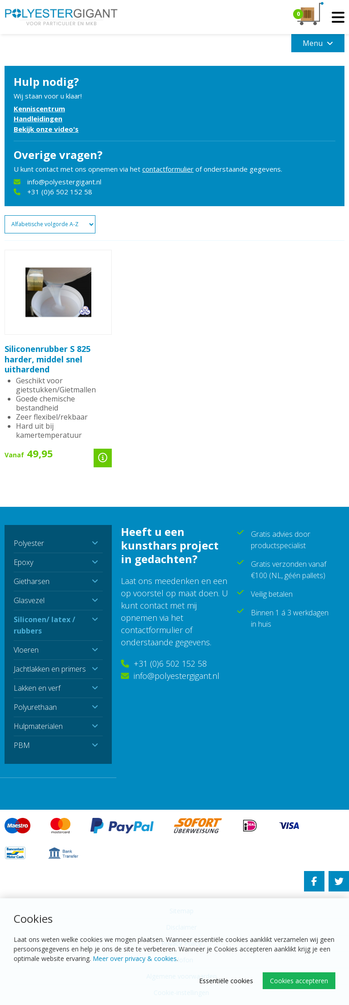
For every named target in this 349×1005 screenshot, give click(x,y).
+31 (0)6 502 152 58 (53, 191)
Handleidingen (38, 118)
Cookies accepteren (299, 980)
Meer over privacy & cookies (135, 958)
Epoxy (23, 562)
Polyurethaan (35, 707)
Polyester (29, 543)
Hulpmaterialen (38, 726)
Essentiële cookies (226, 980)
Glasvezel (29, 600)
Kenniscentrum (39, 108)
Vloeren (26, 650)
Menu (318, 43)
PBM (22, 745)
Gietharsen (32, 581)
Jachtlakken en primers (50, 669)
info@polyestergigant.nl (57, 181)
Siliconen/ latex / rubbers (44, 625)
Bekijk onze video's (46, 129)
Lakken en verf (37, 688)
